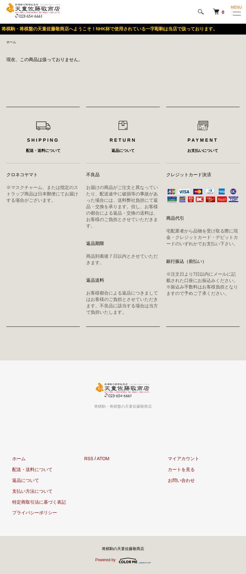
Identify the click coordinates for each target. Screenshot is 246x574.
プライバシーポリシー (28, 513)
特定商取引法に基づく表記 (33, 503)
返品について (19, 481)
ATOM (103, 459)
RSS (89, 459)
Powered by (123, 561)
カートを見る (175, 470)
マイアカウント (177, 459)
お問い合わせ (175, 481)
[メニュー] (236, 13)
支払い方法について (26, 492)
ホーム (12, 42)
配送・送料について (26, 470)
